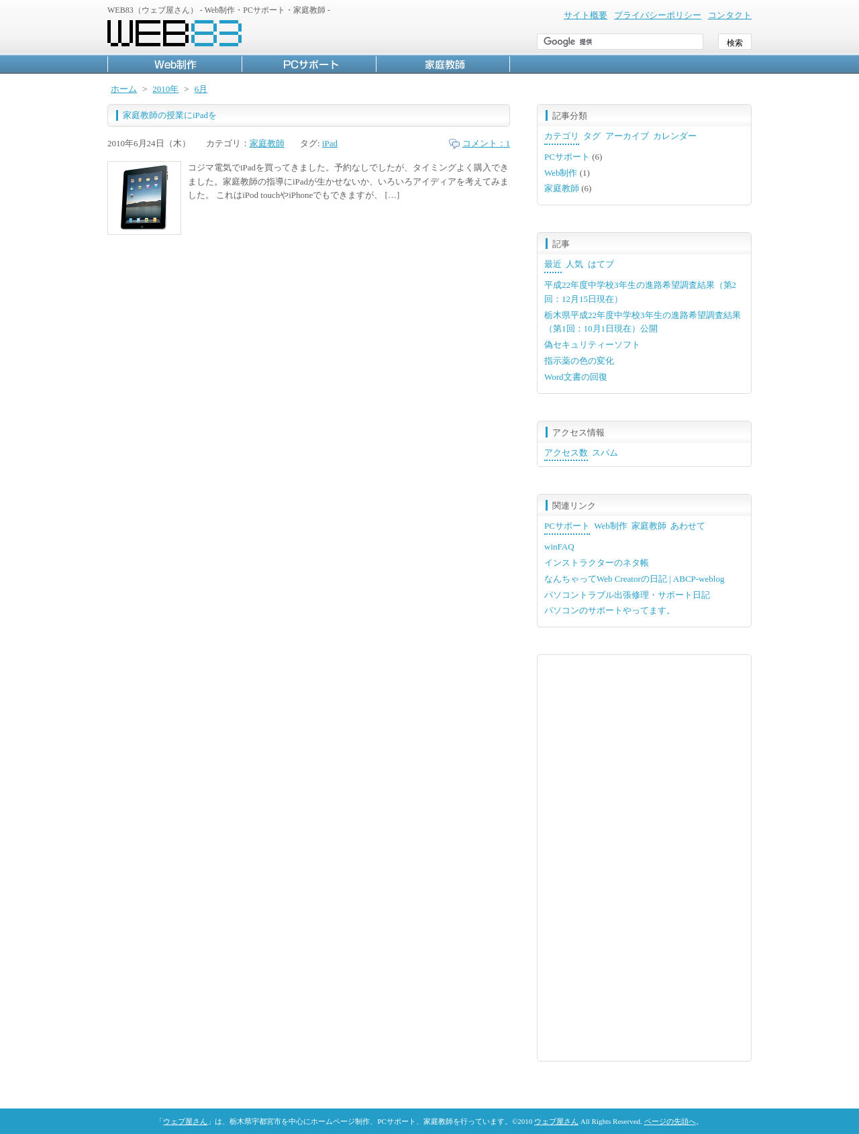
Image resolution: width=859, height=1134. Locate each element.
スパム (605, 453)
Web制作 (174, 64)
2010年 (165, 89)
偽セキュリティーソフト (592, 345)
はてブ (601, 264)
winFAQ (559, 547)
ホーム (124, 89)
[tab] (561, 137)
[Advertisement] (644, 856)
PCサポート (309, 64)
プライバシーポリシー (657, 15)
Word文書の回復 (575, 377)
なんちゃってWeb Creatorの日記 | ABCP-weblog (634, 579)
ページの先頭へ (670, 1121)
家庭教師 (443, 64)
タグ (592, 136)
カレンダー (675, 136)
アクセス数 (566, 453)
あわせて (687, 526)
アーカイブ (627, 136)
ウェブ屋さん (185, 1121)
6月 (201, 89)
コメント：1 (486, 143)
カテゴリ (561, 136)
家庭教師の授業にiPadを (170, 115)
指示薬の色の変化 (579, 361)
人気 (574, 264)
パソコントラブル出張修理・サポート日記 (627, 595)
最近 (553, 264)
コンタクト (730, 15)
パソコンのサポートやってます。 (609, 610)
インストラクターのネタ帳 (596, 563)
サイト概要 (585, 15)
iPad (330, 143)
